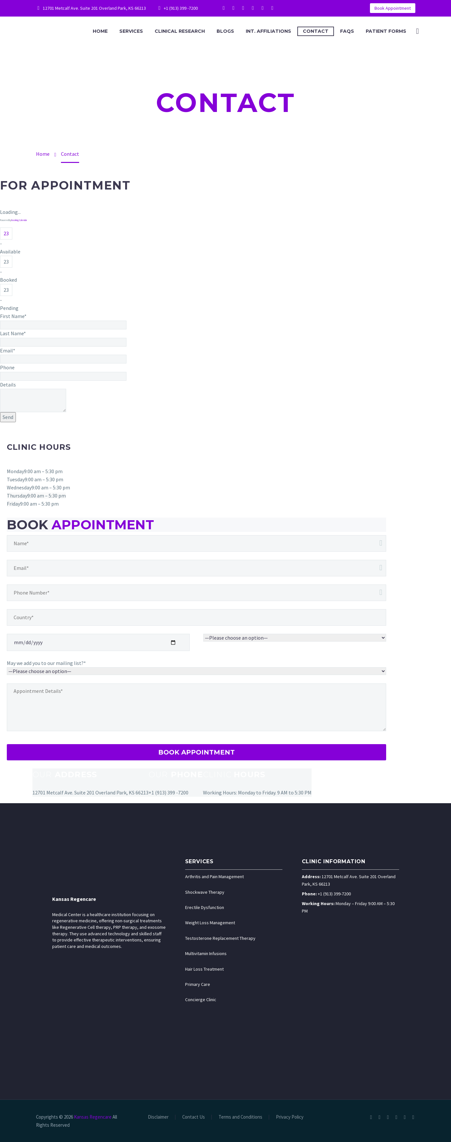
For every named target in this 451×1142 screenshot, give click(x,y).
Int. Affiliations (268, 31)
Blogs (225, 31)
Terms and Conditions (240, 1117)
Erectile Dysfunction (204, 907)
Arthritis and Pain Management (214, 876)
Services (131, 31)
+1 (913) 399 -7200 (181, 8)
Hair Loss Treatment (204, 969)
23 (6, 233)
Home (100, 31)
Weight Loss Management (210, 923)
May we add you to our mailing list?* (46, 663)
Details (8, 384)
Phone (7, 367)
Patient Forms (386, 31)
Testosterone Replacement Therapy (220, 938)
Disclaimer (158, 1117)
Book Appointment (392, 8)
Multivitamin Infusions (206, 953)
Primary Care (197, 984)
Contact (315, 31)
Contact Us (193, 1117)
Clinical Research (180, 31)
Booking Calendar (19, 220)
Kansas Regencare (74, 899)
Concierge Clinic (200, 999)
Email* (7, 350)
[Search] (417, 31)
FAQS (347, 31)
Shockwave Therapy (204, 892)
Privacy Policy (289, 1117)
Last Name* (13, 333)
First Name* (13, 316)
